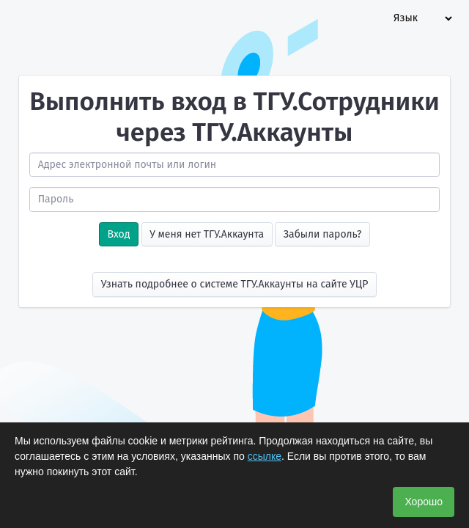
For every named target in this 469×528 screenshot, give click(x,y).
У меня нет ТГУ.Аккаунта (206, 234)
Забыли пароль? (323, 234)
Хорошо (424, 501)
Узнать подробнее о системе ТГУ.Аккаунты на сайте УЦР (235, 284)
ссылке (264, 456)
